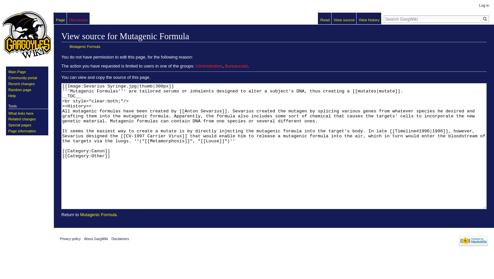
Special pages (19, 125)
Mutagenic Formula (85, 47)
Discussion (78, 20)
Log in (484, 5)
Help (12, 96)
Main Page (17, 72)
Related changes (22, 119)
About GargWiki (96, 264)
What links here (21, 113)
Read (325, 20)
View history (369, 20)
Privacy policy (70, 264)
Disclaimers (120, 264)
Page (60, 20)
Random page (19, 90)
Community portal (22, 78)
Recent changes (21, 84)
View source (344, 20)
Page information (22, 131)
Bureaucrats (236, 66)
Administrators (209, 66)
